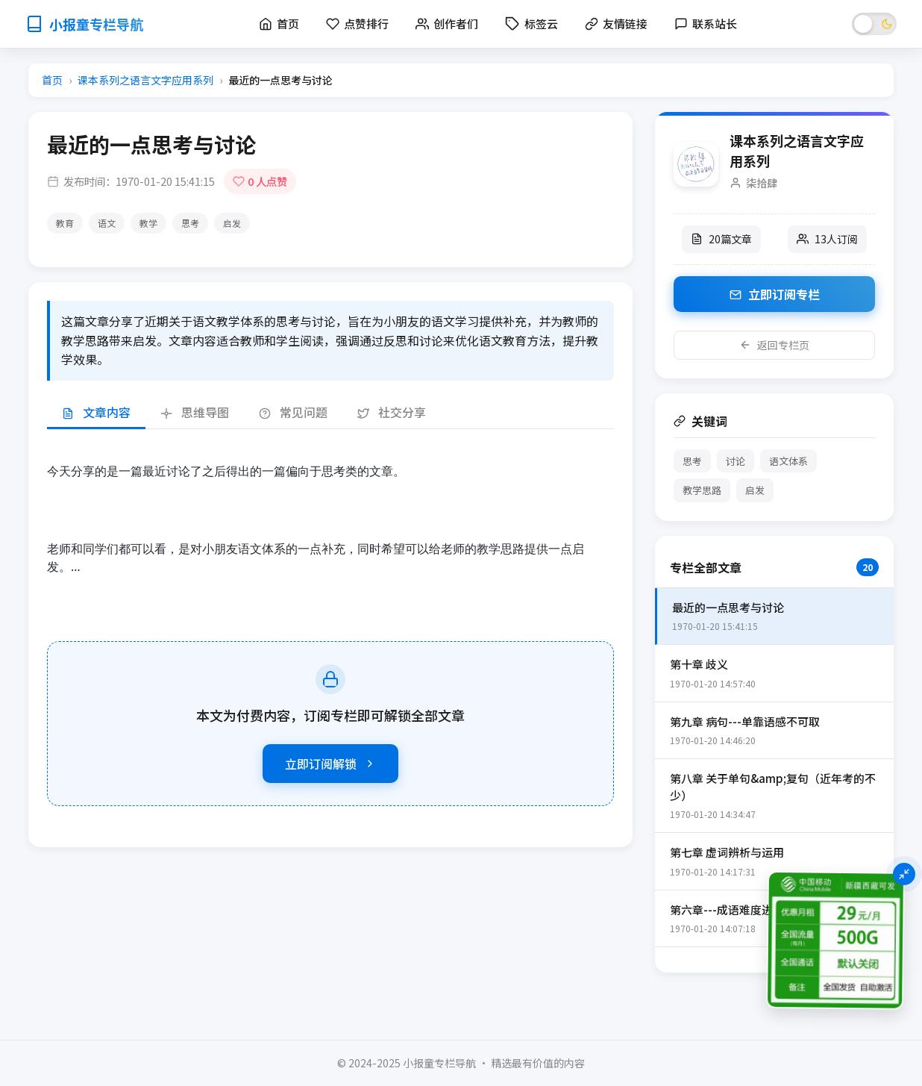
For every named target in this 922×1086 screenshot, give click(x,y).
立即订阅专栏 (775, 294)
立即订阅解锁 (330, 764)
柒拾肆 (761, 182)
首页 (52, 79)
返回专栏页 (774, 344)
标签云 (531, 23)
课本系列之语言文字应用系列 (145, 79)
